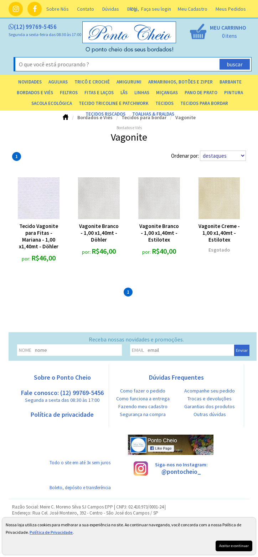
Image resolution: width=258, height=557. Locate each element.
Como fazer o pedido (142, 391)
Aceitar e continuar (234, 545)
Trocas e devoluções (209, 398)
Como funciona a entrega (143, 398)
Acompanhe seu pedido (209, 391)
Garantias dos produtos (209, 406)
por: (26, 258)
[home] (129, 51)
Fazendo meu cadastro (142, 406)
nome (25, 350)
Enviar (242, 350)
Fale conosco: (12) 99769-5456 (62, 396)
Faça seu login (156, 9)
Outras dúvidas (210, 414)
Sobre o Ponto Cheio (62, 377)
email (138, 350)
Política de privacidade (62, 414)
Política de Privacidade (51, 532)
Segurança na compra (143, 414)
